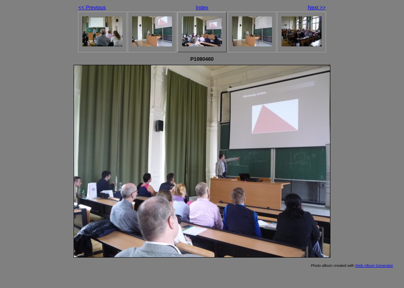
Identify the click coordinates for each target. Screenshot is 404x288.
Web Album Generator (374, 265)
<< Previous (92, 7)
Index (202, 7)
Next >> (317, 7)
